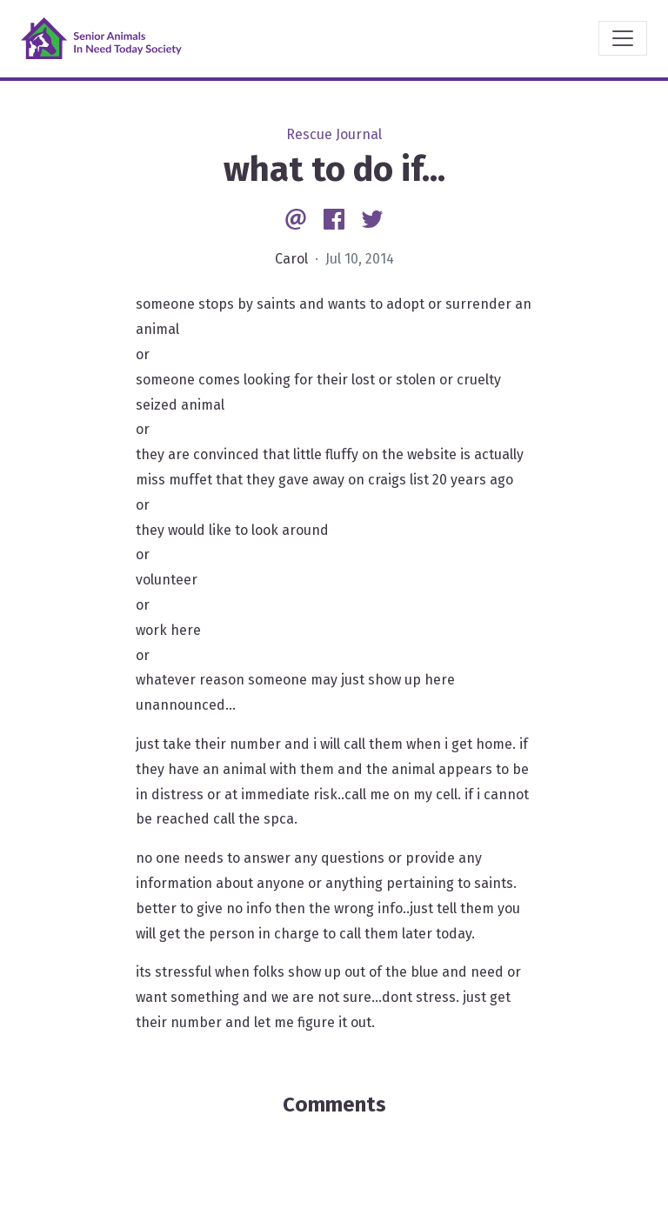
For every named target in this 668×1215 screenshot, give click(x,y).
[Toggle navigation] (622, 38)
